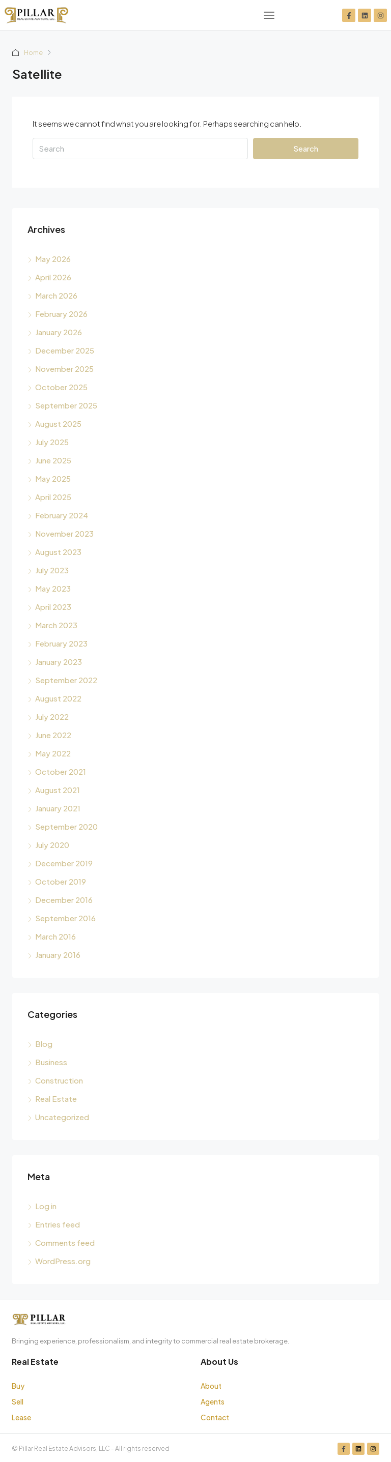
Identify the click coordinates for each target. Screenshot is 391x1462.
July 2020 (52, 845)
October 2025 (61, 387)
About (211, 1385)
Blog (43, 1043)
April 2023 (53, 606)
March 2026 (56, 295)
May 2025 (53, 478)
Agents (213, 1401)
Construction (59, 1080)
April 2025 (53, 497)
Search (305, 148)
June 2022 (53, 735)
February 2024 (61, 515)
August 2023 (58, 552)
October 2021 (60, 771)
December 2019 (64, 863)
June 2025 (53, 460)
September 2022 (66, 680)
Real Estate (56, 1098)
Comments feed (65, 1242)
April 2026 (53, 277)
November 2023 (64, 533)
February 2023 (61, 643)
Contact (215, 1417)
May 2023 (53, 588)
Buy (18, 1385)
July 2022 (52, 716)
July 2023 (52, 570)
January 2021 (57, 808)
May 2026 (53, 259)
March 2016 (55, 936)
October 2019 (60, 881)
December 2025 (64, 350)
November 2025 (64, 368)
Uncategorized (62, 1117)
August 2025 (58, 423)
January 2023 (58, 661)
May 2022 (53, 753)
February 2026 (61, 313)
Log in (46, 1206)
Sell (17, 1401)
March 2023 (56, 625)
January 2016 (57, 954)
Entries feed (57, 1224)
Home (34, 52)
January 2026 (58, 332)
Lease (21, 1417)
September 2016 (65, 918)
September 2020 (66, 826)
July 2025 (52, 442)
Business (51, 1062)
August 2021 (57, 790)
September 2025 (66, 405)
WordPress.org (63, 1261)
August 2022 (58, 698)
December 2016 (64, 899)
